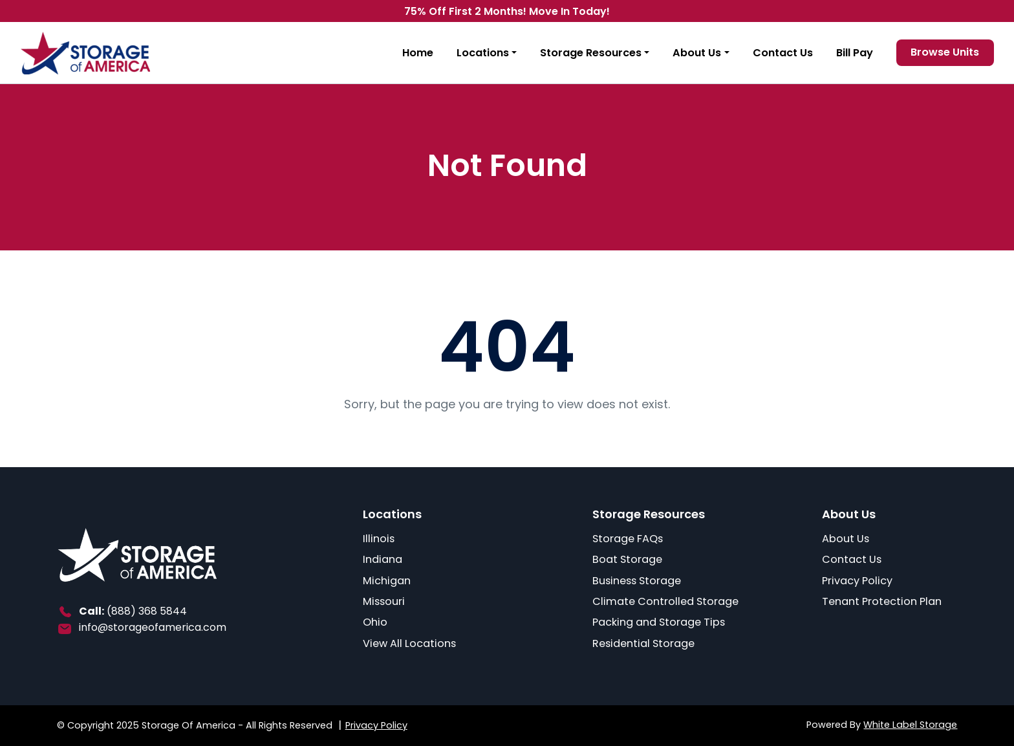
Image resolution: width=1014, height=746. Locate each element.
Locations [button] (483, 52)
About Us (845, 538)
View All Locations (409, 643)
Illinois (378, 538)
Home (417, 52)
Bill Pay (854, 52)
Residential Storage (643, 643)
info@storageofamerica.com (152, 627)
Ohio (375, 622)
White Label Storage (910, 724)
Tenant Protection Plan (882, 601)
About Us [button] (697, 52)
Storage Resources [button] (591, 52)
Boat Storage (627, 559)
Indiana (382, 559)
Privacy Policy (857, 580)
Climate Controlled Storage (665, 601)
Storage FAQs (627, 538)
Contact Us (783, 52)
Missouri (384, 601)
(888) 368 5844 (147, 611)
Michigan (387, 580)
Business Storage (636, 580)
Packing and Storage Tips (658, 622)
